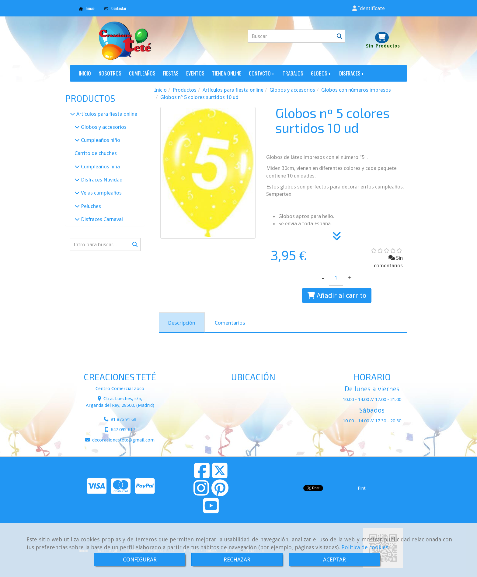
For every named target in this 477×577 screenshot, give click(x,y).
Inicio (87, 8)
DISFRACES (352, 73)
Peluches (90, 206)
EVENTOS (195, 73)
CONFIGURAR (140, 559)
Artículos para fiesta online (106, 114)
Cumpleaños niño (100, 140)
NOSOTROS (110, 73)
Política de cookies (364, 547)
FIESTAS (171, 73)
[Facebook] (202, 475)
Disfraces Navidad (101, 180)
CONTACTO (262, 73)
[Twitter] (220, 475)
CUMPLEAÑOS (142, 73)
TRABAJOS (293, 73)
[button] (368, 8)
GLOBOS (321, 73)
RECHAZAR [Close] (237, 559)
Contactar (115, 8)
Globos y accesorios (103, 127)
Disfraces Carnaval (101, 219)
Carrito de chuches (96, 153)
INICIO (85, 73)
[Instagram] (201, 493)
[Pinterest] (219, 493)
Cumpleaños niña (100, 167)
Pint (362, 488)
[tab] (182, 322)
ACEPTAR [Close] (334, 559)
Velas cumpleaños (101, 193)
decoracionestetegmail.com (123, 440)
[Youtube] (211, 510)
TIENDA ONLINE (226, 73)
